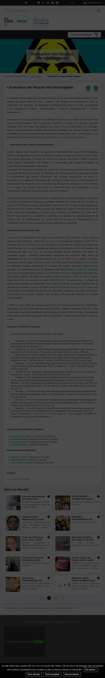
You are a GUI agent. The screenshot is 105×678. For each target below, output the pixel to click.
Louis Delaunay (18, 442)
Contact (17, 670)
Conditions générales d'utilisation (59, 670)
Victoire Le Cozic (78, 287)
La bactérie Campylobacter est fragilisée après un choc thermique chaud (34, 582)
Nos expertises (37, 77)
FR (70, 3)
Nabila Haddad (18, 460)
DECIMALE (45, 287)
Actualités (8, 670)
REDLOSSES (66, 269)
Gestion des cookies (83, 670)
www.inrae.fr (21, 674)
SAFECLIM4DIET (57, 280)
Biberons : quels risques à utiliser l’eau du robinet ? (83, 580)
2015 (29, 248)
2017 (60, 259)
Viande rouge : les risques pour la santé (83, 558)
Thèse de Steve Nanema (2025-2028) (33, 518)
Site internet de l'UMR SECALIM (15, 77)
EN (73, 3)
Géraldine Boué (18, 439)
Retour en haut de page (100, 670)
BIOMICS (76, 252)
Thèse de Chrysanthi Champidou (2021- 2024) (33, 560)
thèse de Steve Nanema (85, 276)
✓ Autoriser (38, 642)
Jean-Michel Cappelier (22, 462)
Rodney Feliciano (19, 444)
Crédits (26, 670)
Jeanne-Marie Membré (22, 436)
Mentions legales (37, 670)
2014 (51, 241)
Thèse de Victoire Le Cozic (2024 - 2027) (32, 538)
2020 (78, 248)
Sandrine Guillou (19, 457)
